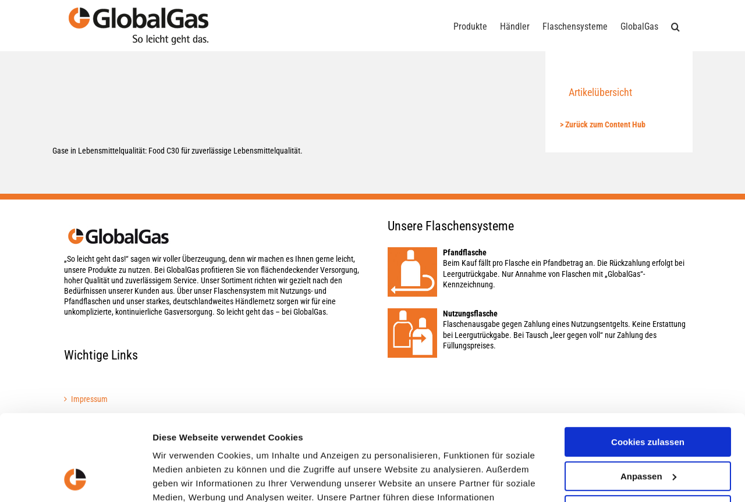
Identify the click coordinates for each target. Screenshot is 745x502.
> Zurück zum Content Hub (602, 124)
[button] (675, 25)
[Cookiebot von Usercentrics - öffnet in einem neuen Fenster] (75, 479)
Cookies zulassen (647, 364)
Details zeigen (181, 479)
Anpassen (648, 398)
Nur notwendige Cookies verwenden (648, 437)
